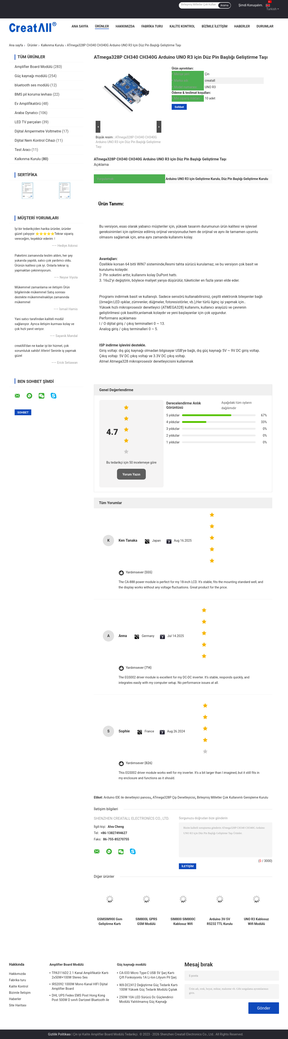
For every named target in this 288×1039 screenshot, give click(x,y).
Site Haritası (17, 1005)
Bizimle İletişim (214, 26)
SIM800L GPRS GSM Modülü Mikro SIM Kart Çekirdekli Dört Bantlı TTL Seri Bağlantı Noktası (146, 921)
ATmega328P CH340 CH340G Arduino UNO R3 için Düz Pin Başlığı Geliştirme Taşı (128, 141)
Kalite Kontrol (182, 26)
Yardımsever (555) (139, 572)
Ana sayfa (16, 45)
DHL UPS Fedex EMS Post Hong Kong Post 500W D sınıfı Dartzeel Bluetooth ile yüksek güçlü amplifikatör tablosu (80, 998)
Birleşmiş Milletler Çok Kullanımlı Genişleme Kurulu (232, 797)
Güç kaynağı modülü (31, 76)
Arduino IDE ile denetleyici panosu (127, 797)
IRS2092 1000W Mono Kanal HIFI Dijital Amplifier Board (80, 986)
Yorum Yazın (131, 474)
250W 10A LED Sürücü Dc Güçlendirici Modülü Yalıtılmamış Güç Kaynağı (146, 999)
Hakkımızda (125, 26)
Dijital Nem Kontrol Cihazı (35, 140)
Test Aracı (23, 150)
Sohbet (179, 107)
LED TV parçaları (28, 122)
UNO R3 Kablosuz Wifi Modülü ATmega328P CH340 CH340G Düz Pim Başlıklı (256, 921)
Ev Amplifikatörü (28, 103)
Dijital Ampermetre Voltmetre (38, 131)
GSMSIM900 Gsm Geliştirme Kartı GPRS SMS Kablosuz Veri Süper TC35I (109, 921)
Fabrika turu (152, 26)
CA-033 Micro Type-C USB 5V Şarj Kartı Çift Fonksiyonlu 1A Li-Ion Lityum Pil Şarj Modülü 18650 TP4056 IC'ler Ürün (148, 976)
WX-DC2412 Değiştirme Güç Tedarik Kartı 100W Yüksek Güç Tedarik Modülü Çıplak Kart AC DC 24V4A (148, 988)
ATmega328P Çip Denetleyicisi (174, 797)
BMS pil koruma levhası (33, 94)
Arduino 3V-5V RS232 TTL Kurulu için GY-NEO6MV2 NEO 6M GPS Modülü (219, 921)
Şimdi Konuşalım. (250, 5)
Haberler (242, 26)
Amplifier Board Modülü (33, 67)
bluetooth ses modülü (32, 85)
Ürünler (102, 26)
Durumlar (264, 26)
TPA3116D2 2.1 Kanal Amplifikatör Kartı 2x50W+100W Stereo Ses (80, 975)
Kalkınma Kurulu (52, 45)
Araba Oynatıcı (26, 113)
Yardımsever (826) (139, 763)
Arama (224, 5)
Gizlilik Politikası (59, 1034)
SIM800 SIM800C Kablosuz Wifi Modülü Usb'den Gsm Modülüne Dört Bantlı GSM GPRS (183, 921)
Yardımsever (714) (138, 668)
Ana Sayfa (80, 26)
